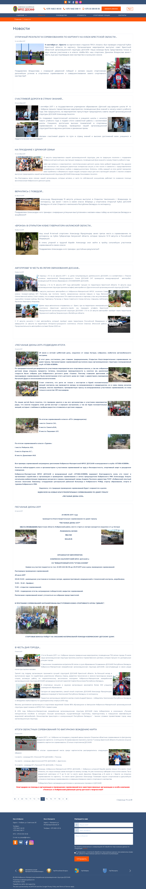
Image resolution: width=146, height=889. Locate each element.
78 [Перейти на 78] (59, 799)
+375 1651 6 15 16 (55, 828)
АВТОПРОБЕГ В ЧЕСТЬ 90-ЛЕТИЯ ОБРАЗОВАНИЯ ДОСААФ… (47, 268)
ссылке (85, 848)
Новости (41, 15)
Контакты (122, 15)
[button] (31, 871)
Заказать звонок (111, 9)
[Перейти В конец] (67, 799)
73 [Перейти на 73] (38, 799)
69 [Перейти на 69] (22, 799)
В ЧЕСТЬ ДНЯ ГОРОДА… (28, 647)
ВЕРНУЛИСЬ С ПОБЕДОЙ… (29, 191)
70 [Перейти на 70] (26, 799)
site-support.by (30, 884)
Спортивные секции (101, 15)
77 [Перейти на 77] (55, 799)
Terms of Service (65, 886)
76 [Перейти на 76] (51, 799)
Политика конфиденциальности (23, 880)
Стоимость (81, 15)
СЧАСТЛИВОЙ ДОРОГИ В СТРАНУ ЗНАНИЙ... (39, 99)
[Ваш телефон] (106, 830)
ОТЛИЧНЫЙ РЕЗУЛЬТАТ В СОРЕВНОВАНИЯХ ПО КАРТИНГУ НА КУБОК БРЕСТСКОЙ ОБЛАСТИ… (66, 37)
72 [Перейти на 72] (34, 799)
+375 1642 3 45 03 (53, 9)
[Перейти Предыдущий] (18, 799)
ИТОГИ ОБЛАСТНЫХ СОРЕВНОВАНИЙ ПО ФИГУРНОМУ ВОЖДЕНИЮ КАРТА (56, 729)
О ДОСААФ (21, 15)
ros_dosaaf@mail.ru (24, 837)
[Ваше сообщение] (103, 839)
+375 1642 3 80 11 (73, 9)
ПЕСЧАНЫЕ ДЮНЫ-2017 (28, 507)
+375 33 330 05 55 (92, 9)
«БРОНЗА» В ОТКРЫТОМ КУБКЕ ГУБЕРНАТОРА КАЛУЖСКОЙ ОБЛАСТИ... (53, 225)
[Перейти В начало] (15, 799)
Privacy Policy (51, 886)
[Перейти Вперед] (63, 799)
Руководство (61, 15)
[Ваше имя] (106, 825)
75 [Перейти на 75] (47, 799)
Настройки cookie (19, 882)
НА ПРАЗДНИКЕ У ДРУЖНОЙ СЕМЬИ (35, 149)
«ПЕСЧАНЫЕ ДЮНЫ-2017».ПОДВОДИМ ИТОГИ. (40, 345)
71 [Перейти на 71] (30, 799)
